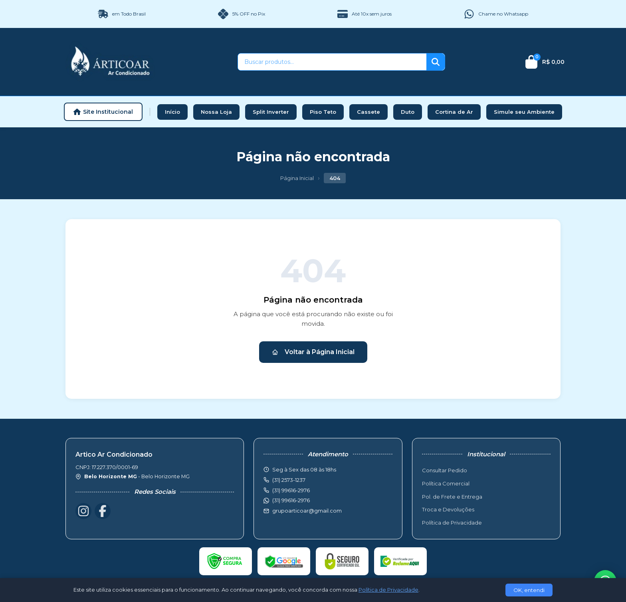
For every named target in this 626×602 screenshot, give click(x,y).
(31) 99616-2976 (291, 500)
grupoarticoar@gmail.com (307, 510)
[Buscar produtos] (332, 61)
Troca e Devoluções (448, 509)
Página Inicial (297, 178)
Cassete (368, 112)
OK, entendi (529, 590)
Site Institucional (103, 111)
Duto (407, 112)
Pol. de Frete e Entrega (452, 496)
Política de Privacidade (452, 522)
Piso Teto (323, 112)
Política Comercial (446, 483)
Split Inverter (271, 112)
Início (172, 112)
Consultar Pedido (444, 470)
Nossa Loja (216, 112)
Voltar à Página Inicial (313, 352)
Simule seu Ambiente (524, 112)
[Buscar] (435, 61)
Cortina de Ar (454, 112)
